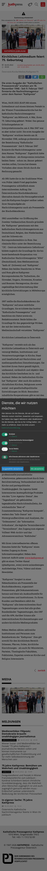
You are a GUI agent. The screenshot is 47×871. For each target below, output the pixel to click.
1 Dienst (13, 436)
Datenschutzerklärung (11, 428)
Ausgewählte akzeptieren (12, 469)
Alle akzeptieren (37, 469)
